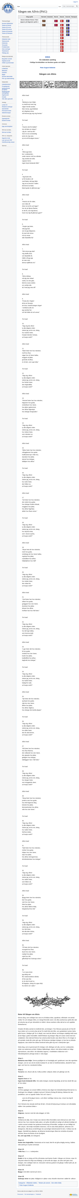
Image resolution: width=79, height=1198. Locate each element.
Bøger (3, 74)
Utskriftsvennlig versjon (8, 142)
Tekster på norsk (6, 27)
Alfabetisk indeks (31, 1183)
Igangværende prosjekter (6, 89)
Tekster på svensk (44, 1183)
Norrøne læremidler (7, 76)
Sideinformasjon (6, 112)
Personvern (20, 1194)
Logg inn (75, 2)
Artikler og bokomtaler (8, 62)
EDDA (47, 57)
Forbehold (38, 1194)
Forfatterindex (5, 47)
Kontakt (4, 97)
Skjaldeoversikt (6, 61)
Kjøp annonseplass (7, 126)
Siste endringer (6, 49)
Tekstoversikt (5, 41)
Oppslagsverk (5, 118)
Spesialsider (5, 109)
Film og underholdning (8, 78)
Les (60, 6)
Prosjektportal (5, 86)
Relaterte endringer (7, 106)
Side (18, 6)
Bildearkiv (4, 70)
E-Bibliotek (5, 68)
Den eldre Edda (56, 1183)
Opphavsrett (5, 95)
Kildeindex (5, 43)
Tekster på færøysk (7, 33)
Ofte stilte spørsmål (7, 99)
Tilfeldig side (5, 53)
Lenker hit (4, 105)
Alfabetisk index (6, 39)
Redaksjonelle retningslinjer (6, 92)
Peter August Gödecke (47, 67)
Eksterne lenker (6, 120)
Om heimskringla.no (29, 1194)
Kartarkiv (4, 72)
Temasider (5, 45)
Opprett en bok (6, 138)
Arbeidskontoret (6, 84)
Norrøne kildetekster (7, 23)
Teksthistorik (5, 51)
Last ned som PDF (7, 140)
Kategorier (22, 1183)
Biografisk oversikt (7, 59)
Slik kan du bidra (6, 132)
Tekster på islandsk (7, 31)
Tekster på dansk (6, 25)
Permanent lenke (6, 110)
